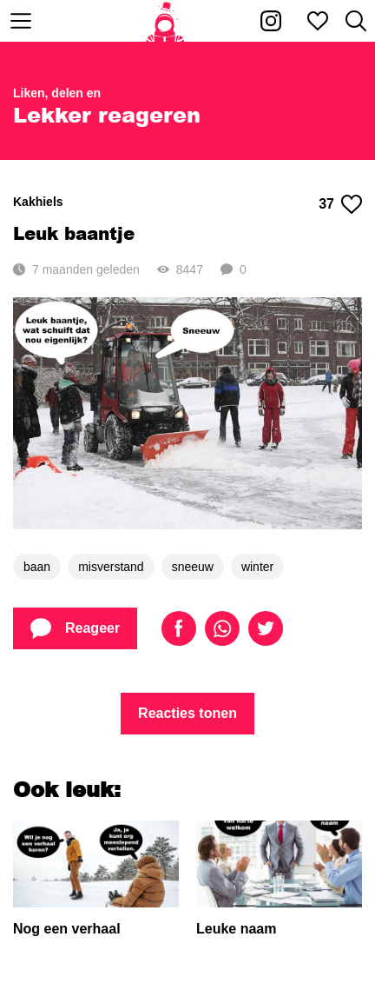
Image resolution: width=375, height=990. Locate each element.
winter (257, 567)
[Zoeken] (356, 21)
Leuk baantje (74, 233)
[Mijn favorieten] (318, 21)
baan (36, 567)
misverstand (110, 567)
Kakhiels (38, 202)
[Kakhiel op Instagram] (271, 21)
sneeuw (193, 567)
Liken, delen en (57, 93)
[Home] (165, 21)
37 (340, 204)
